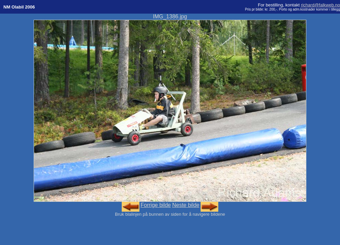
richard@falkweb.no (320, 4)
